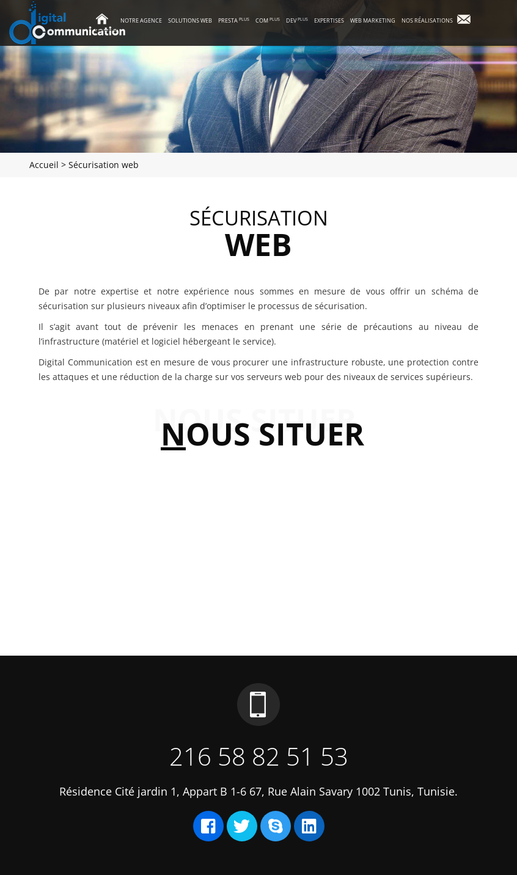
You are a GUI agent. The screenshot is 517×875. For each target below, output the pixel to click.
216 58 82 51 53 (258, 756)
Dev (297, 20)
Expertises (329, 20)
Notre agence (141, 20)
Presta (233, 20)
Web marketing (372, 20)
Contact (468, 20)
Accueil (106, 20)
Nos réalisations (427, 20)
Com (267, 20)
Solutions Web (190, 20)
